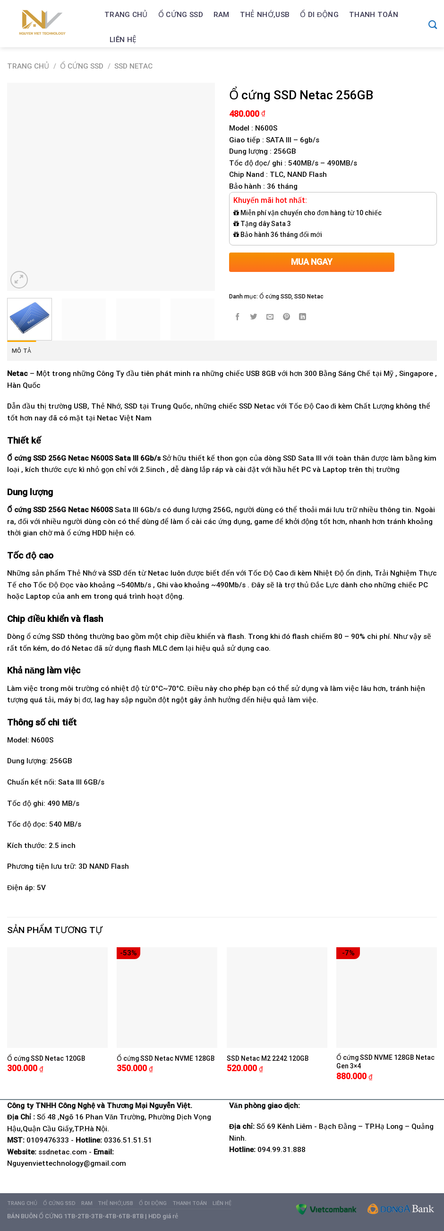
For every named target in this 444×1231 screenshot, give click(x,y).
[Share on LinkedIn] (302, 317)
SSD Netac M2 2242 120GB (268, 1058)
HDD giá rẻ (163, 1216)
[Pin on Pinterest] (286, 317)
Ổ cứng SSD (180, 14)
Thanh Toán (373, 14)
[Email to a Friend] (270, 317)
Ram (221, 14)
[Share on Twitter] (253, 317)
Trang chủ (126, 14)
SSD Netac (133, 66)
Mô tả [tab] (21, 351)
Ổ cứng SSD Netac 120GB (46, 1058)
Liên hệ (123, 39)
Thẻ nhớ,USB (265, 14)
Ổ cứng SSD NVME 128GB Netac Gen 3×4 (385, 1062)
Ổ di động (319, 14)
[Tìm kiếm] (432, 25)
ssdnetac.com (62, 1152)
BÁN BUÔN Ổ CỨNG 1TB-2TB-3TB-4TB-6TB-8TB (75, 1216)
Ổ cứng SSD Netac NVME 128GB (166, 1058)
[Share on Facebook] (237, 317)
